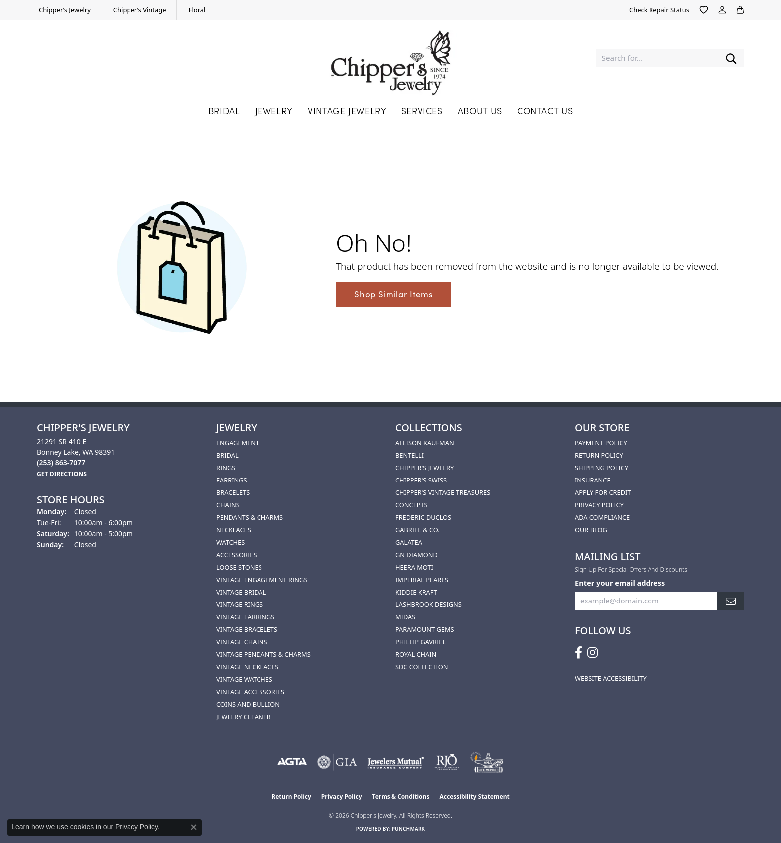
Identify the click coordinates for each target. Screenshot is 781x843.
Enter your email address (620, 583)
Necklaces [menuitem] (233, 529)
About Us (480, 110)
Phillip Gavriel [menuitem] (420, 641)
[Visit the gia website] (337, 762)
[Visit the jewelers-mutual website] (395, 762)
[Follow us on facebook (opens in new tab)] (578, 653)
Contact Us (545, 110)
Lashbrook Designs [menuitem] (428, 604)
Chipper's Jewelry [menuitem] (424, 467)
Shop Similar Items (393, 294)
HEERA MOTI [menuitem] (414, 567)
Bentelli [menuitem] (409, 455)
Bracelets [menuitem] (233, 492)
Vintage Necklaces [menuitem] (247, 666)
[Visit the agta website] (292, 762)
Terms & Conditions (401, 796)
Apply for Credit (603, 492)
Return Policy (599, 455)
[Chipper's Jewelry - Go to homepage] (390, 58)
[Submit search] (731, 58)
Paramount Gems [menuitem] (424, 629)
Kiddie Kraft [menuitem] (416, 592)
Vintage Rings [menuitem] (239, 604)
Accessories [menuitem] (236, 554)
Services (422, 110)
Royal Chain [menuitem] (415, 654)
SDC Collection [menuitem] (421, 666)
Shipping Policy (601, 467)
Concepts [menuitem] (411, 504)
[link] (64, 10)
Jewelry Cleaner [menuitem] (243, 716)
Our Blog (591, 529)
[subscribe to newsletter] (730, 601)
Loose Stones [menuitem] (239, 567)
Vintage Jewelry (347, 110)
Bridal (224, 110)
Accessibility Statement (474, 796)
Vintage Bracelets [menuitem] (246, 629)
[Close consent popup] (194, 827)
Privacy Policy (599, 504)
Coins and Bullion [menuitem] (248, 704)
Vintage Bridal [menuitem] (241, 592)
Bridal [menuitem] (227, 455)
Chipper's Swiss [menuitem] (421, 480)
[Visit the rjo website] (446, 762)
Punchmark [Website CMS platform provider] (408, 828)
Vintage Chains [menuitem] (241, 641)
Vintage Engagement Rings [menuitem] (261, 579)
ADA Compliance (602, 517)
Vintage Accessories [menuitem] (250, 691)
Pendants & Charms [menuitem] (249, 517)
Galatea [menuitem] (408, 542)
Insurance (593, 480)
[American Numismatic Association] (486, 762)
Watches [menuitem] (230, 542)
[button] (703, 10)
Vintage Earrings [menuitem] (245, 616)
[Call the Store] (61, 462)
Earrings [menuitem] (231, 480)
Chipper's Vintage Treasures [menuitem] (442, 492)
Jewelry (274, 110)
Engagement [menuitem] (237, 442)
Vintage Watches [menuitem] (244, 679)
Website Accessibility (611, 678)
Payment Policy (601, 442)
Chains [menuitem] (228, 504)
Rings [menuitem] (225, 467)
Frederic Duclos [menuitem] (423, 517)
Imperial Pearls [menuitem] (421, 579)
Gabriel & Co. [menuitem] (417, 529)
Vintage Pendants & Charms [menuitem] (263, 654)
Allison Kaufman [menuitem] (424, 442)
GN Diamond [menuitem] (416, 554)
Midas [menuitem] (405, 616)
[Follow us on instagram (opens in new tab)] (592, 653)
